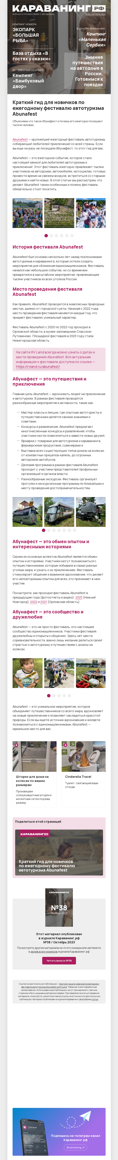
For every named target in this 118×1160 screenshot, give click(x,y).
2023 (78, 597)
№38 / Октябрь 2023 (95, 14)
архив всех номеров (44, 951)
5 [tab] (67, 235)
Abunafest (20, 139)
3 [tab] (56, 235)
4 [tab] (61, 235)
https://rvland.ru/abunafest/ (38, 366)
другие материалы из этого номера (58, 948)
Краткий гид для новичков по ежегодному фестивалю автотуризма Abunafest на (60, 985)
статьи (94, 999)
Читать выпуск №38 (59, 960)
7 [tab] (74, 530)
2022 (33, 602)
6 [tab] (72, 235)
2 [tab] (51, 235)
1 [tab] (46, 235)
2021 (43, 602)
